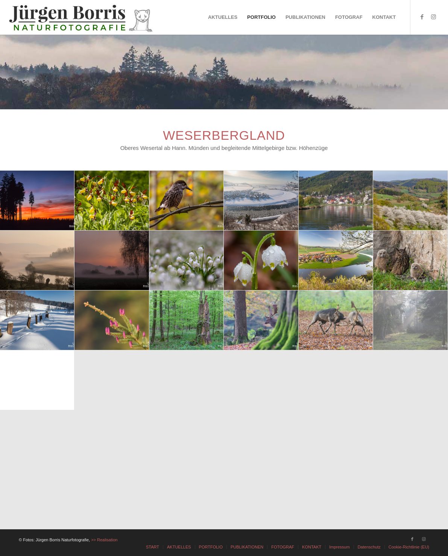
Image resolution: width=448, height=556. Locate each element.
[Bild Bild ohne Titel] (37, 201)
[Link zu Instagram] (433, 17)
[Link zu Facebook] (422, 17)
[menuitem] (222, 17)
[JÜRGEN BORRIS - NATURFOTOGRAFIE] (81, 17)
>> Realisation (104, 540)
